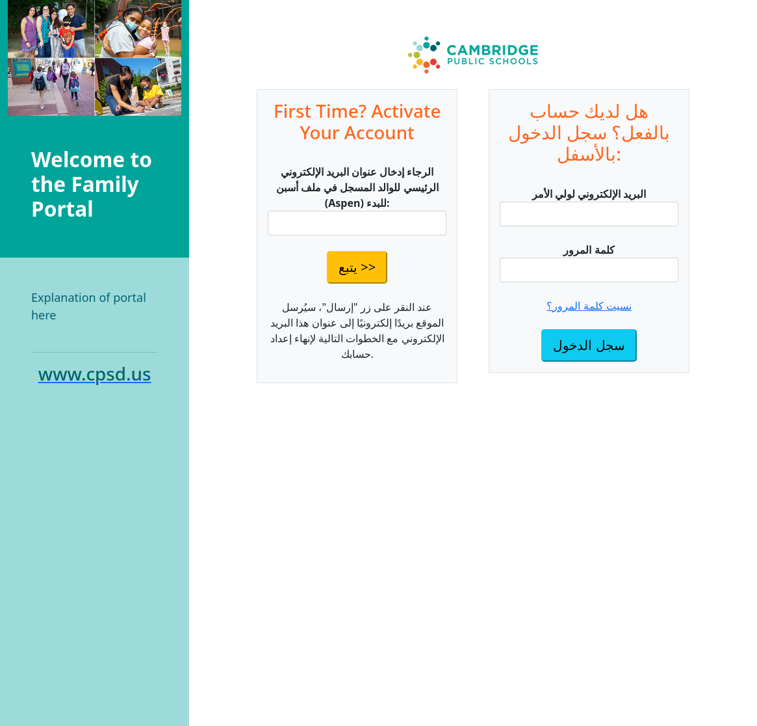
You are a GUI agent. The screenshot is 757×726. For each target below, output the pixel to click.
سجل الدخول (588, 345)
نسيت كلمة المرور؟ (588, 306)
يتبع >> (357, 267)
